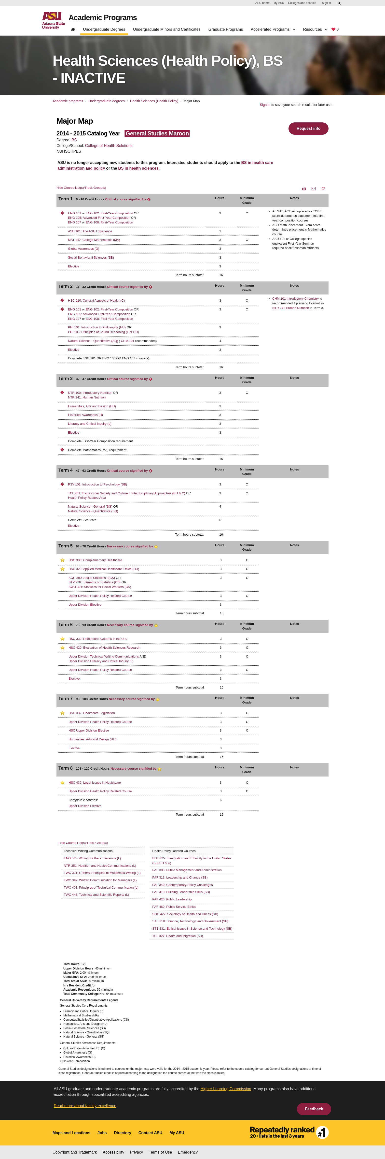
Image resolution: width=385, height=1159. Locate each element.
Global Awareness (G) (83, 248)
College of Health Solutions (109, 146)
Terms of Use (160, 1152)
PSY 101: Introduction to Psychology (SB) (97, 484)
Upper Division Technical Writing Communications (104, 656)
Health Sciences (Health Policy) (154, 101)
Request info (308, 128)
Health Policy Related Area (87, 497)
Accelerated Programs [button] (273, 29)
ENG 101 (74, 213)
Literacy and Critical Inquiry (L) (89, 423)
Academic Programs (103, 17)
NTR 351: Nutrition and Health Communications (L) (100, 865)
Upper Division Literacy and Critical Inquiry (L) (101, 661)
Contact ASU (150, 1133)
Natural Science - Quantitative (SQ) (93, 341)
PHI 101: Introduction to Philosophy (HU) (97, 327)
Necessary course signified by (132, 546)
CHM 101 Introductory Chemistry (295, 298)
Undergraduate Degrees (104, 29)
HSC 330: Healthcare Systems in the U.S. (98, 639)
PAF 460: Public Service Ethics (174, 907)
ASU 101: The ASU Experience (90, 231)
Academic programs (68, 101)
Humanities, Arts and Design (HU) (92, 406)
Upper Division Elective (85, 604)
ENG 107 (74, 222)
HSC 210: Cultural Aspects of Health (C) (96, 300)
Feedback (314, 1109)
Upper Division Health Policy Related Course (100, 596)
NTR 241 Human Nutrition (290, 308)
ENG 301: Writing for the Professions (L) (92, 858)
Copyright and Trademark (75, 1152)
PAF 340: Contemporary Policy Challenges (182, 885)
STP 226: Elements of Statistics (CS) (95, 582)
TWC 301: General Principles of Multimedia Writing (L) (102, 873)
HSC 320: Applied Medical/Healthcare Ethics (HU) (104, 569)
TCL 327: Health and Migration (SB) (177, 936)
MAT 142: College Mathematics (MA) (94, 240)
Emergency (188, 1152)
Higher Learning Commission (226, 1089)
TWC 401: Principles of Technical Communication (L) (101, 887)
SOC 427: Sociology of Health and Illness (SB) (185, 914)
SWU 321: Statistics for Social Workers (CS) (100, 587)
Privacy (136, 1152)
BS (74, 140)
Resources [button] (315, 29)
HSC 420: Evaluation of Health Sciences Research (104, 647)
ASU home (262, 3)
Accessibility (113, 1152)
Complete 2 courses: (82, 520)
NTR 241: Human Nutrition (87, 397)
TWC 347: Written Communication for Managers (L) (100, 880)
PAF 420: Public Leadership (172, 899)
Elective (73, 266)
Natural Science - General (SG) (90, 506)
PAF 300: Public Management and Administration (186, 870)
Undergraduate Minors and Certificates (167, 29)
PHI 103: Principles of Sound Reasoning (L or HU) (103, 332)
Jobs (102, 1133)
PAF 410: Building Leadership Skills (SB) (181, 892)
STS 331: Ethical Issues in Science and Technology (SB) (192, 928)
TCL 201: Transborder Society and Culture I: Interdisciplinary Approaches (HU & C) (126, 493)
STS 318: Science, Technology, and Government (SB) (190, 921)
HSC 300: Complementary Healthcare (95, 560)
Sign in (326, 3)
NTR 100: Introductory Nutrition (90, 393)
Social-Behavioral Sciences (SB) (91, 257)
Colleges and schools (302, 3)
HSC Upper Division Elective (89, 730)
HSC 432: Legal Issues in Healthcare (95, 782)
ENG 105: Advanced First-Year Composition (99, 218)
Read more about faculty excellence (85, 1106)
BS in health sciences (138, 168)
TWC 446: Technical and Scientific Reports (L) (96, 894)
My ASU (279, 3)
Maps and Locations (71, 1133)
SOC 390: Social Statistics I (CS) (92, 578)
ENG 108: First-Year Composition (109, 222)
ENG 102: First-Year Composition (109, 213)
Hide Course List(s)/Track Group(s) (81, 188)
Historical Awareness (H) (85, 415)
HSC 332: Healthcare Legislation (92, 713)
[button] (323, 188)
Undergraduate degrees (106, 101)
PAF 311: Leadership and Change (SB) (179, 877)
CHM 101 (127, 341)
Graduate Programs (225, 29)
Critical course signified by (128, 199)
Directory (122, 1133)
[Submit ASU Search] (339, 3)
